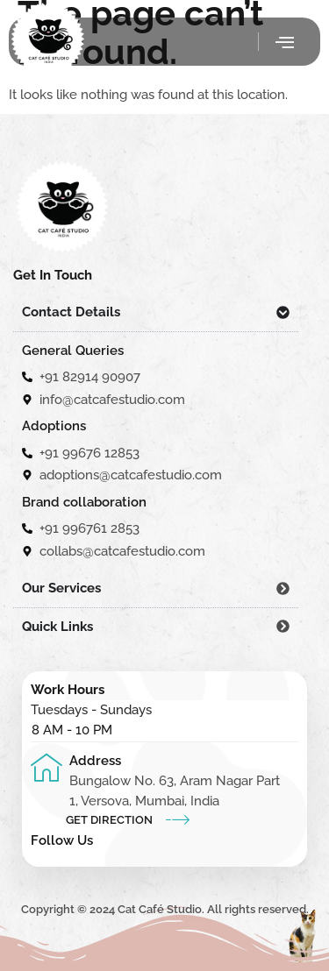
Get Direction (109, 819)
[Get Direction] (178, 819)
